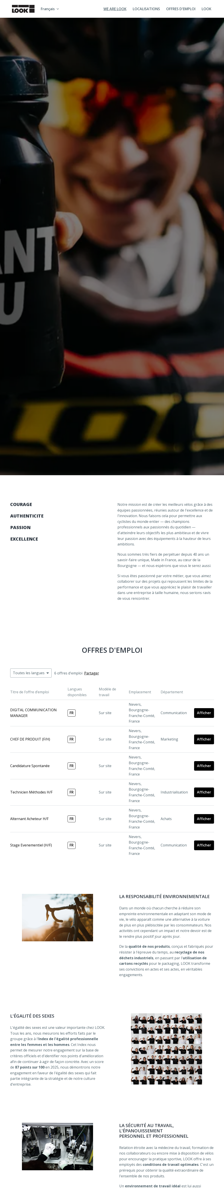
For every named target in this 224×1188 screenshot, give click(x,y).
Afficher (204, 712)
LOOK (206, 8)
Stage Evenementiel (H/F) (31, 845)
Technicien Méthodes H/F (31, 792)
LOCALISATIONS (146, 8)
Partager (91, 673)
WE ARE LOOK (115, 8)
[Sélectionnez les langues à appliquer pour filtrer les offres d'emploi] (31, 673)
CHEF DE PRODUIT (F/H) (30, 739)
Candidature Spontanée (30, 765)
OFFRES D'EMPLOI (180, 8)
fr (72, 712)
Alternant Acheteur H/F (29, 818)
